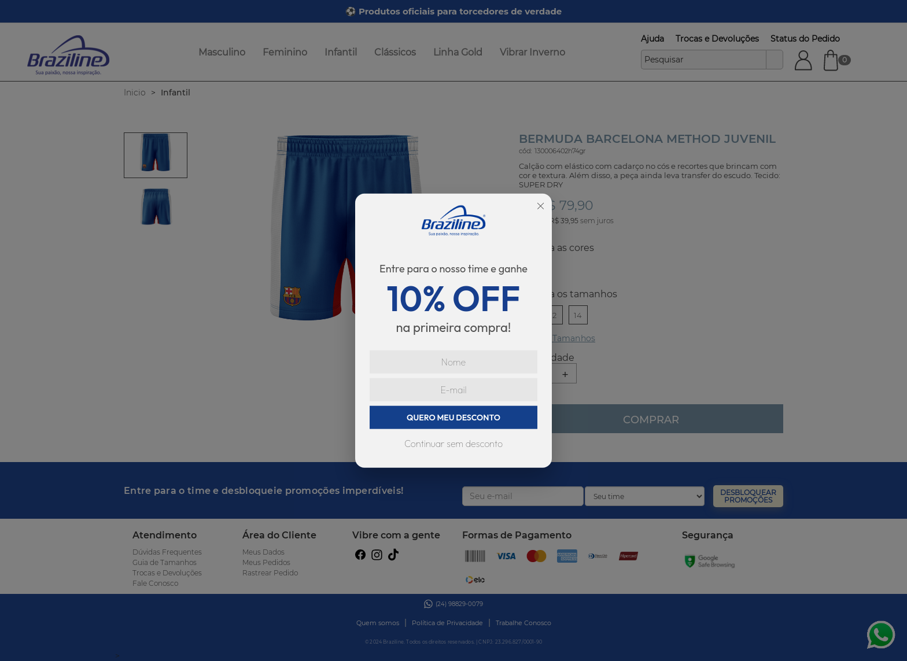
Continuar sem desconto (453, 443)
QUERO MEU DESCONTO (453, 417)
